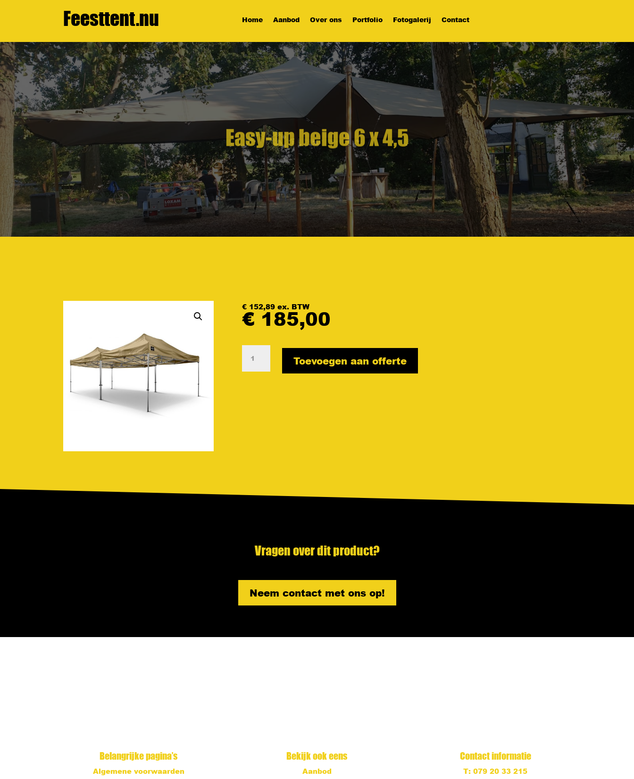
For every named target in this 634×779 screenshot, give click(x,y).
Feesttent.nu (111, 18)
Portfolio (367, 20)
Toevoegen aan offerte (350, 360)
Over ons (326, 20)
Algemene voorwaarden (138, 771)
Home (252, 20)
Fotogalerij (412, 20)
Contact (455, 20)
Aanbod (286, 20)
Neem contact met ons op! (317, 592)
